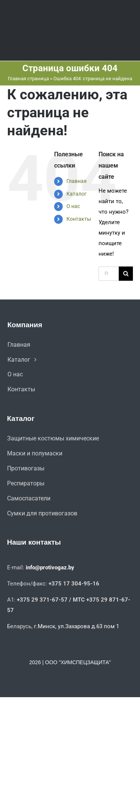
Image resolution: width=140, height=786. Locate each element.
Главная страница (28, 78)
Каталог (76, 194)
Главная (76, 181)
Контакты (78, 219)
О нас (73, 206)
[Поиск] (126, 273)
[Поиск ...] (109, 273)
